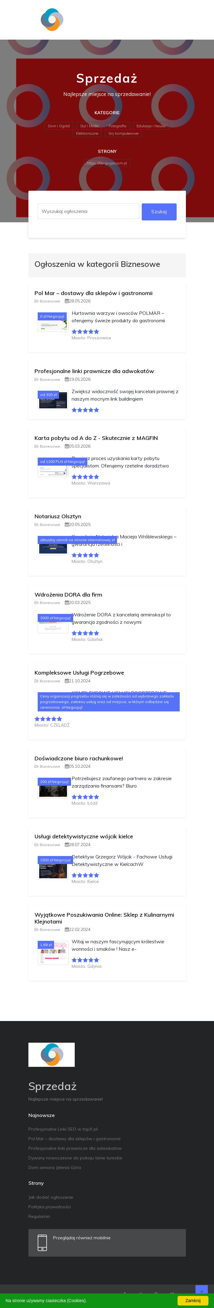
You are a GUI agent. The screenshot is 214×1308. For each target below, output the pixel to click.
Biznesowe (47, 301)
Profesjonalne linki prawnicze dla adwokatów (94, 371)
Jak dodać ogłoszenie (50, 1197)
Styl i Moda (89, 126)
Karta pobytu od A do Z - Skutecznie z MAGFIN (96, 437)
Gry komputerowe (123, 133)
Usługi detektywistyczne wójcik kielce (84, 836)
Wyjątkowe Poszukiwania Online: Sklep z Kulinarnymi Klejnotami (104, 918)
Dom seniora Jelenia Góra (54, 1167)
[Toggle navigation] (177, 20)
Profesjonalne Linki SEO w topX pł (63, 1129)
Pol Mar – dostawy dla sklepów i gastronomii (94, 293)
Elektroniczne (87, 133)
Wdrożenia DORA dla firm (68, 594)
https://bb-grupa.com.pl (107, 163)
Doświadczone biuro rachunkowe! (79, 758)
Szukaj (159, 212)
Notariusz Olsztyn (58, 516)
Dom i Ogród (59, 126)
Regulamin (39, 1216)
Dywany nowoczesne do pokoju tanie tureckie (75, 1158)
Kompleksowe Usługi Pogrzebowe (79, 672)
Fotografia (117, 126)
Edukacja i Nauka (151, 126)
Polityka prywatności (49, 1207)
